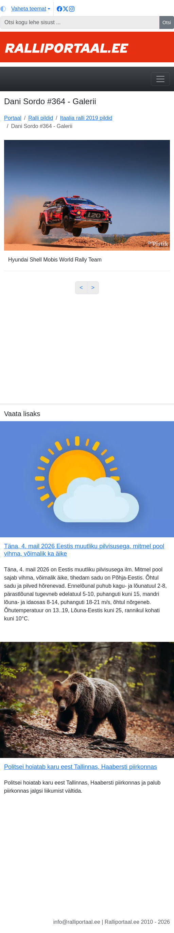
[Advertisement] (87, 347)
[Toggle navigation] (160, 79)
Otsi (166, 22)
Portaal (12, 118)
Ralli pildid (40, 118)
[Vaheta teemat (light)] (25, 9)
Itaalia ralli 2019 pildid (86, 118)
